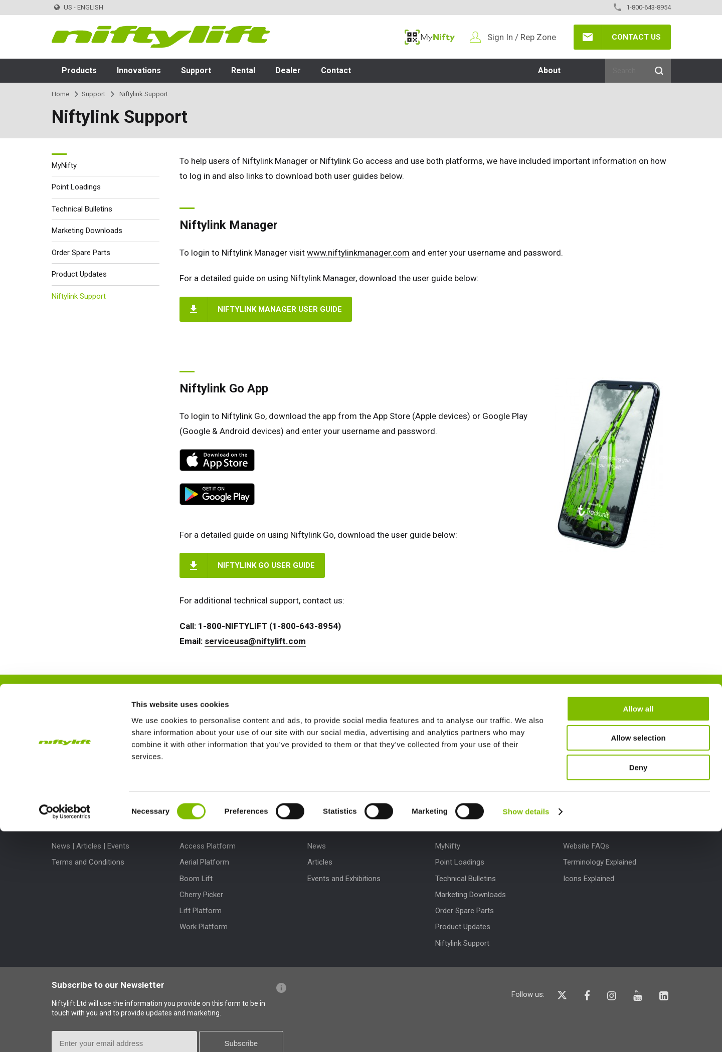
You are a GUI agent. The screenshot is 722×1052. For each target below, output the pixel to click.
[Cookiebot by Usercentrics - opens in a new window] (65, 1032)
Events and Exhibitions (344, 878)
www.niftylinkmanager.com (358, 253)
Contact (336, 70)
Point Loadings (76, 186)
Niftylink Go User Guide (266, 565)
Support (196, 70)
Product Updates (79, 274)
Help (572, 823)
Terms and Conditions (88, 862)
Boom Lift (196, 878)
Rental (243, 70)
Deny (638, 988)
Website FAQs (586, 846)
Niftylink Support (79, 296)
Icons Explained (588, 878)
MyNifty (430, 37)
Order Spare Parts (81, 252)
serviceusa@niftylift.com (255, 641)
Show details (526, 1032)
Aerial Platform (204, 862)
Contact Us (636, 37)
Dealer (288, 70)
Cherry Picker (201, 894)
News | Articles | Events (90, 846)
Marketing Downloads (87, 230)
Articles (319, 862)
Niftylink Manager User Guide (280, 309)
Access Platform (207, 846)
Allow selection (638, 959)
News (316, 846)
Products (79, 70)
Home (60, 94)
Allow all (638, 929)
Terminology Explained (599, 862)
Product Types (208, 823)
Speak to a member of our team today (453, 697)
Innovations (139, 70)
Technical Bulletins (82, 209)
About (549, 70)
